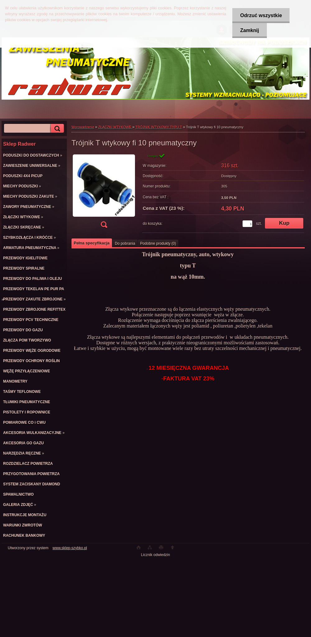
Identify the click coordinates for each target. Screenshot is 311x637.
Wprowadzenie (83, 127)
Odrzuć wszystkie (261, 15)
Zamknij (249, 30)
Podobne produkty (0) (158, 243)
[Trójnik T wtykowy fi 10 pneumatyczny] (104, 192)
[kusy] (247, 223)
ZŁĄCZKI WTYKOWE (115, 127)
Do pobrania (125, 243)
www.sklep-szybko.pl (70, 548)
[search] (56, 128)
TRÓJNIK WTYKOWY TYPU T (159, 127)
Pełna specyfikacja (91, 243)
